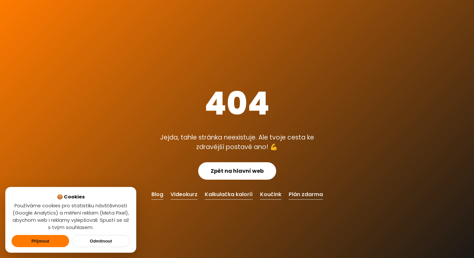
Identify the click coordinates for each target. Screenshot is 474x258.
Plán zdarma (306, 194)
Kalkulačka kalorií (229, 194)
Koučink (270, 194)
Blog (157, 194)
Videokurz (184, 194)
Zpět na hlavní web (237, 171)
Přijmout (40, 241)
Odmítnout (101, 241)
